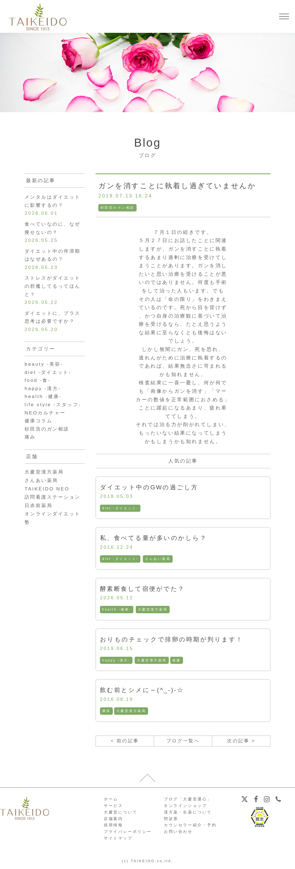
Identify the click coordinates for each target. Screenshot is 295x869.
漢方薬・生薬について (188, 814)
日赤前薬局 (39, 512)
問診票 (171, 820)
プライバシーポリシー (128, 834)
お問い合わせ (178, 834)
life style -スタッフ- (54, 410)
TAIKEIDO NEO (48, 496)
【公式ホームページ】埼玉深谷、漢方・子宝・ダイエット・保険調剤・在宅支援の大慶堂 (38, 16)
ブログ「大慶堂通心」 (188, 801)
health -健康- (117, 610)
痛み (30, 444)
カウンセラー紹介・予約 (190, 827)
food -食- (38, 385)
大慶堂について (120, 814)
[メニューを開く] (284, 16)
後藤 (177, 661)
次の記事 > (241, 742)
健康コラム (39, 427)
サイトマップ (118, 840)
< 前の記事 (125, 742)
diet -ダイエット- (120, 508)
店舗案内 (113, 820)
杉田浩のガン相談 (118, 208)
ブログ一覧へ (183, 742)
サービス (113, 808)
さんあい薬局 (158, 559)
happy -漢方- (116, 661)
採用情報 (113, 827)
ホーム (111, 801)
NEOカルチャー (46, 419)
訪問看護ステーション (54, 504)
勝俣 (106, 712)
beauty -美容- (45, 368)
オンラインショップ (185, 808)
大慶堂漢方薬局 (153, 610)
